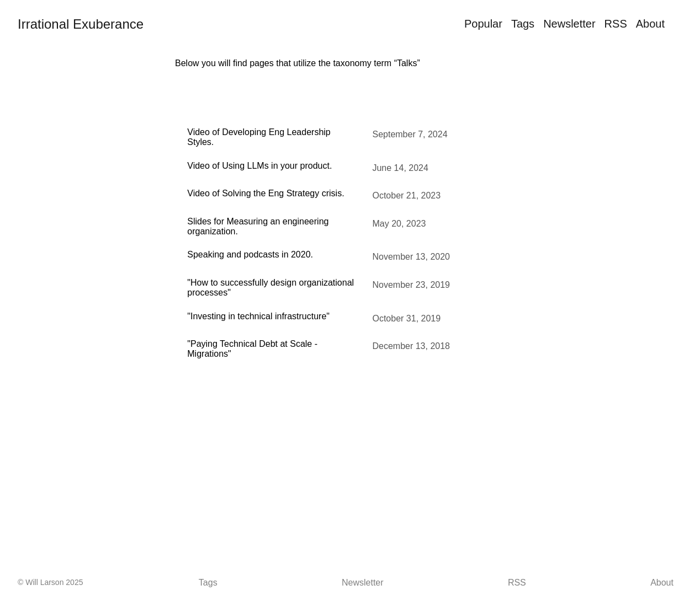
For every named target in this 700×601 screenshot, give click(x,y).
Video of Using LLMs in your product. (259, 165)
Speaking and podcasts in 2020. (250, 254)
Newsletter (569, 24)
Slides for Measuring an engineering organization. (257, 226)
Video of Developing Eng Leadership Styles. (258, 137)
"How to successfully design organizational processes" (270, 287)
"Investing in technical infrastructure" (258, 316)
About (650, 24)
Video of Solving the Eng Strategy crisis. (265, 193)
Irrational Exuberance (81, 24)
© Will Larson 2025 (50, 582)
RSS (615, 24)
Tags (522, 24)
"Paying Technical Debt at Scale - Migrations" (252, 348)
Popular (483, 24)
